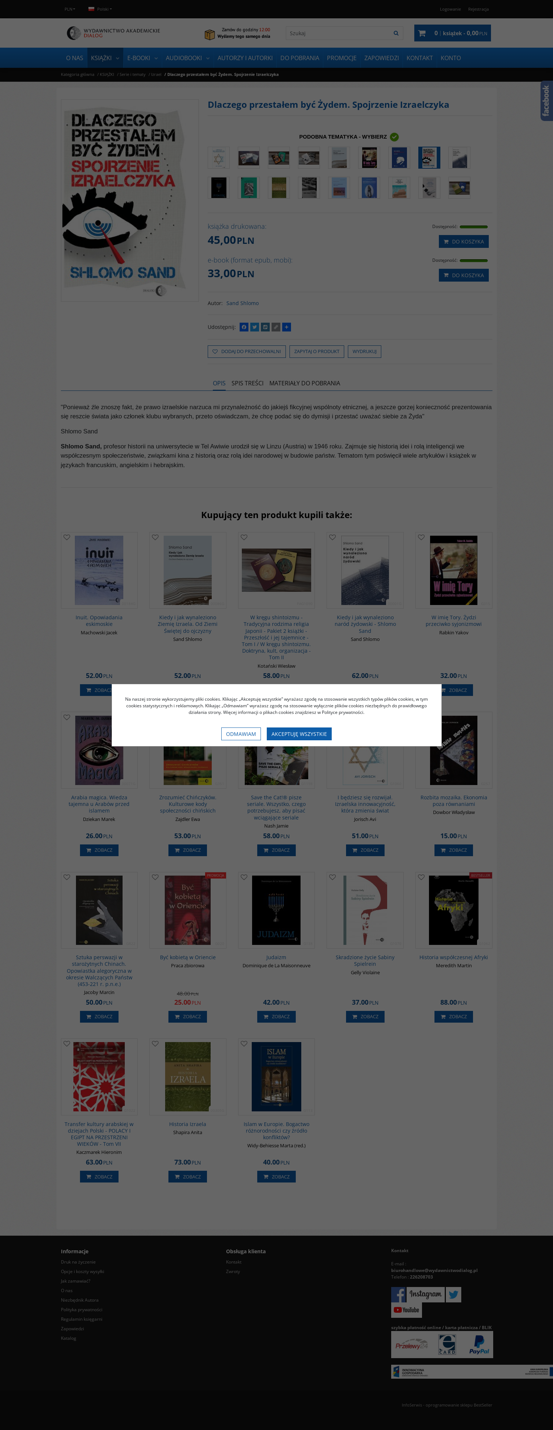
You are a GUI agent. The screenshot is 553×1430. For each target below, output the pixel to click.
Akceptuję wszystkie (299, 733)
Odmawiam (241, 733)
